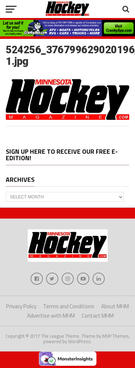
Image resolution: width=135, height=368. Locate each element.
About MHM (115, 306)
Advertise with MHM (51, 315)
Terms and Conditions (68, 306)
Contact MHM (98, 315)
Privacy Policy (21, 306)
